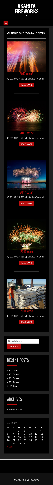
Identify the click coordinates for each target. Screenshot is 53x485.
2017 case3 (26, 73)
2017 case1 (26, 192)
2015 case (26, 251)
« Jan (10, 447)
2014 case (26, 310)
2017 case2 (26, 132)
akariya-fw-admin (35, 79)
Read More (26, 85)
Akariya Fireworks (27, 8)
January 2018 (15, 409)
